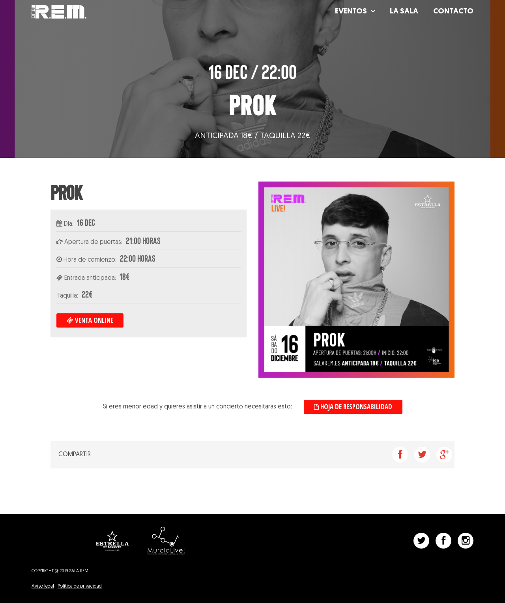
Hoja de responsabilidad (353, 406)
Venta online (90, 320)
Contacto (453, 12)
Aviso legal (43, 586)
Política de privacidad (80, 586)
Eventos (351, 12)
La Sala (404, 12)
